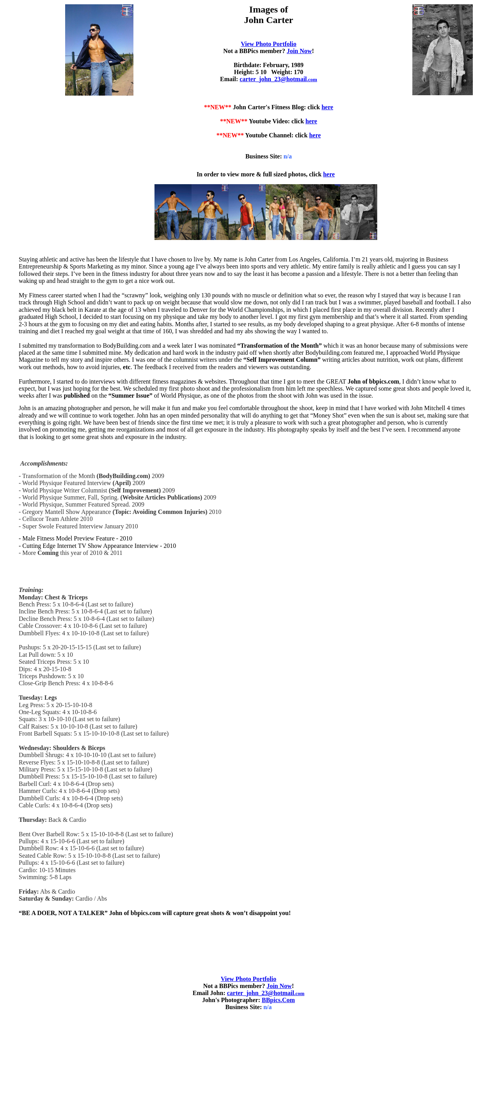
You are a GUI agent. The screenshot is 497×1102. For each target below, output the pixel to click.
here (327, 107)
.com (286, 993)
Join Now (299, 51)
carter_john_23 (278, 79)
